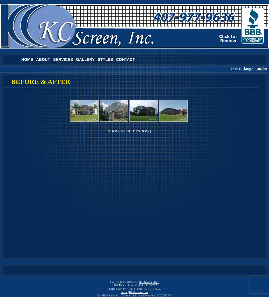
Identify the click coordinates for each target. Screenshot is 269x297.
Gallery (85, 59)
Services (63, 59)
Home (27, 59)
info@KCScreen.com (134, 292)
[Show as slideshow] (129, 131)
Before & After (40, 81)
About (43, 59)
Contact (125, 59)
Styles (105, 59)
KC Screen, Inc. (149, 282)
